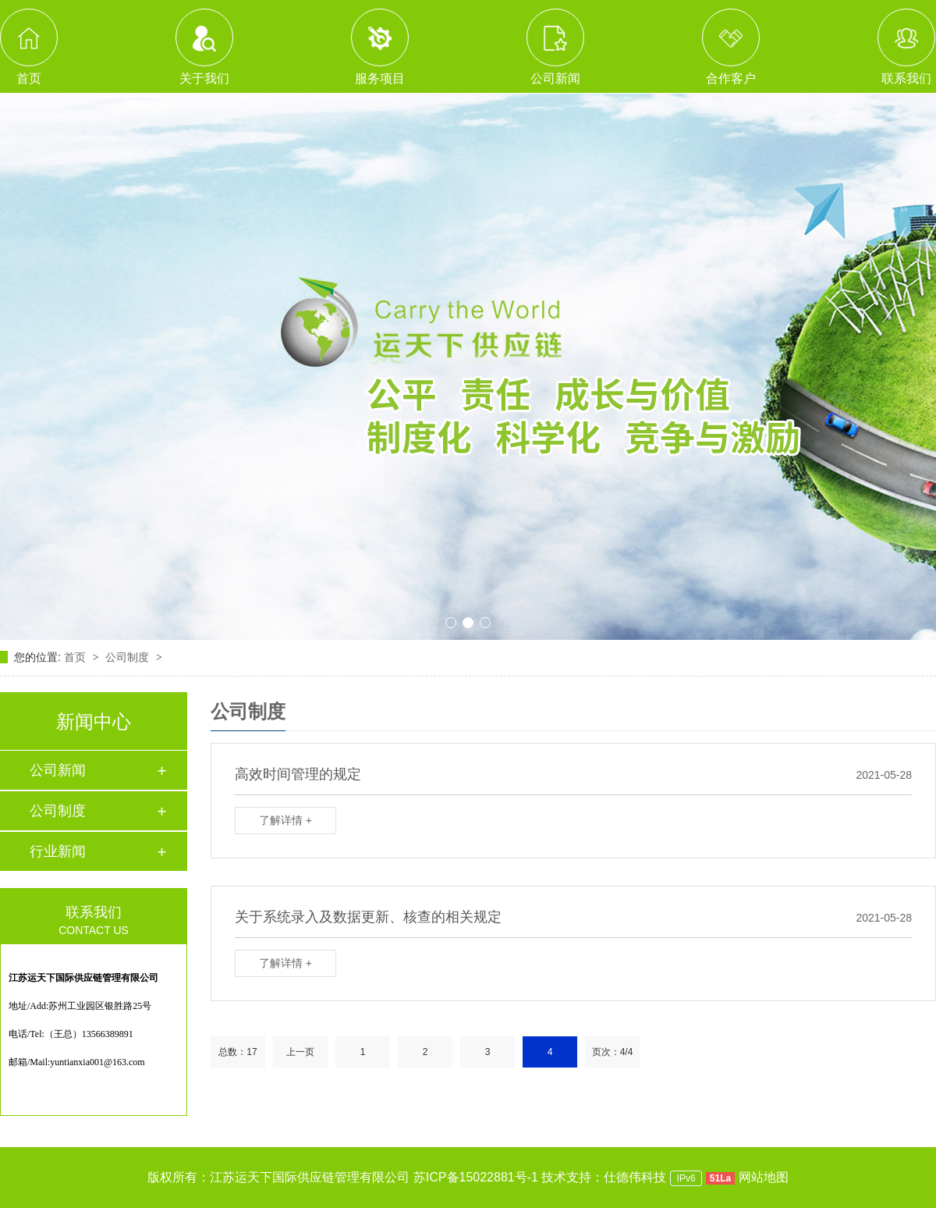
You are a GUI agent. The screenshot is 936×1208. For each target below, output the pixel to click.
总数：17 (237, 1051)
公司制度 (128, 657)
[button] (450, 622)
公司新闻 (58, 770)
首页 (76, 657)
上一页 (300, 1051)
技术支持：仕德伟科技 (603, 1177)
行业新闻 (58, 851)
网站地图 (764, 1177)
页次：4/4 (612, 1051)
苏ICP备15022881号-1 (475, 1177)
